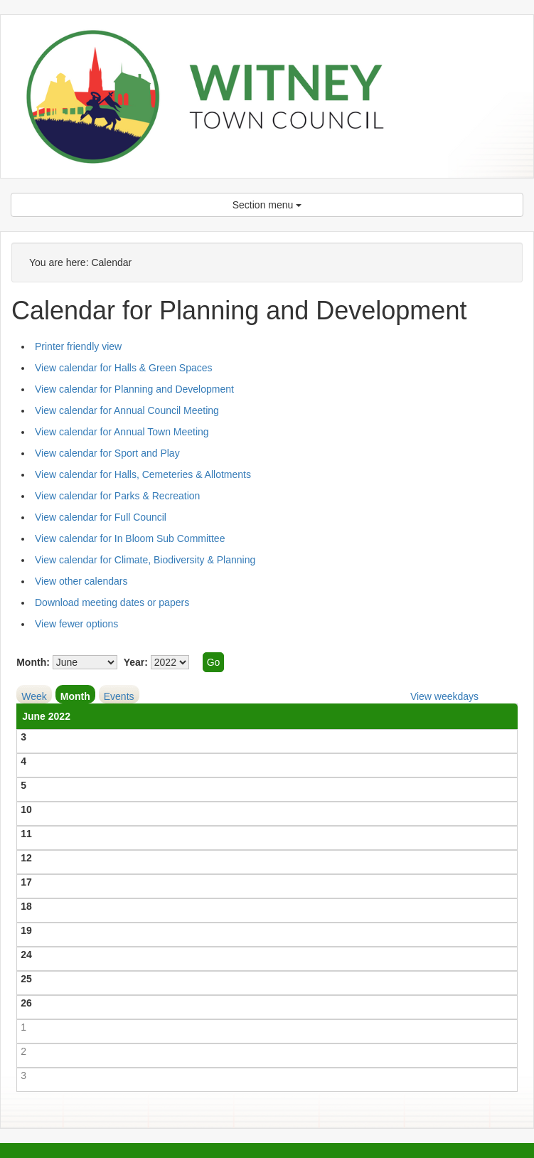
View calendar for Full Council (100, 517)
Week (34, 696)
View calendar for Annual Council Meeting (127, 410)
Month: (33, 662)
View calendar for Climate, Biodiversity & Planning (145, 559)
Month (75, 696)
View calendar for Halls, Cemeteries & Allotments (143, 474)
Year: (136, 662)
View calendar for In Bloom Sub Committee (130, 538)
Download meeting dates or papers (112, 602)
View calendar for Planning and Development (134, 389)
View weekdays (444, 696)
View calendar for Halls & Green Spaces (124, 367)
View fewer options (76, 624)
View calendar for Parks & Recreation (117, 495)
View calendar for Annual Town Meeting (122, 431)
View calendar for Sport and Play (107, 453)
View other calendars (81, 581)
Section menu (267, 205)
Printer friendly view (78, 346)
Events (119, 696)
